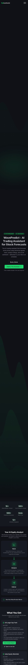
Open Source (20, 233)
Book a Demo (14, 262)
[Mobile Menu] (25, 2)
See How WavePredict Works (12, 600)
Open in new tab (9, 646)
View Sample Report (9, 642)
